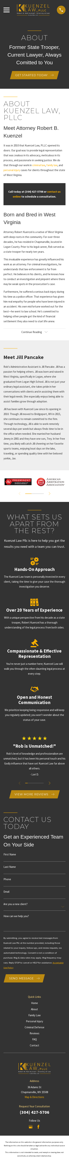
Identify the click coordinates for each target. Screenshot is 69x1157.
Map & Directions (34, 1097)
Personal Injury (34, 1021)
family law (51, 165)
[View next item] (49, 493)
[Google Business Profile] (31, 1127)
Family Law (34, 1015)
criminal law (38, 165)
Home (34, 1003)
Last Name (9, 866)
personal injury (11, 170)
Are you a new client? (15, 904)
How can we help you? (16, 916)
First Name (9, 854)
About (34, 1009)
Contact (34, 1045)
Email (6, 891)
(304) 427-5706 (34, 1112)
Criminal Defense (34, 1027)
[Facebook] (38, 1127)
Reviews (34, 1033)
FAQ (34, 1039)
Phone (7, 879)
